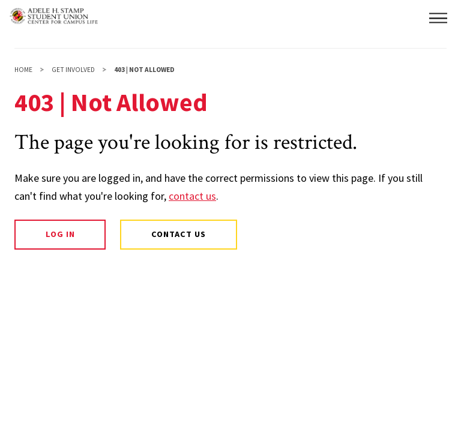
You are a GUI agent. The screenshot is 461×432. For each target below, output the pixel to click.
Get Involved (73, 69)
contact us (192, 196)
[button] (438, 18)
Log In (60, 234)
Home (23, 69)
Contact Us (178, 234)
